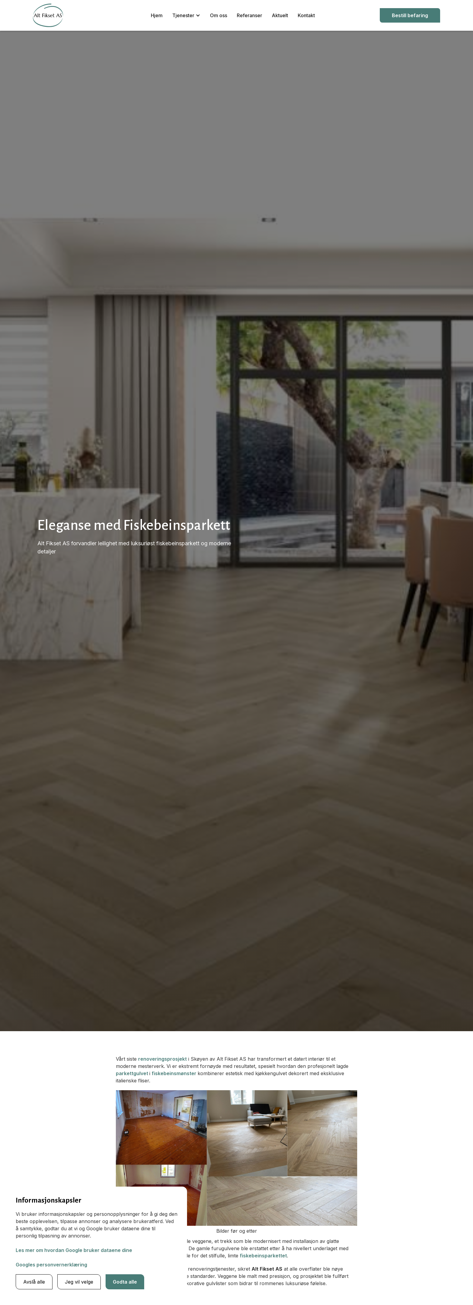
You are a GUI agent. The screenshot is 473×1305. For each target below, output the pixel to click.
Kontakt (306, 15)
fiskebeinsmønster (175, 1073)
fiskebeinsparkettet (263, 1256)
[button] (186, 15)
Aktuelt (280, 15)
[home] (48, 15)
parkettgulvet (132, 1073)
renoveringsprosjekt (162, 1059)
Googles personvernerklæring (51, 1265)
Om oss (218, 15)
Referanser (249, 15)
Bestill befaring (410, 15)
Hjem (157, 15)
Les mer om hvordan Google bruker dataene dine (74, 1250)
